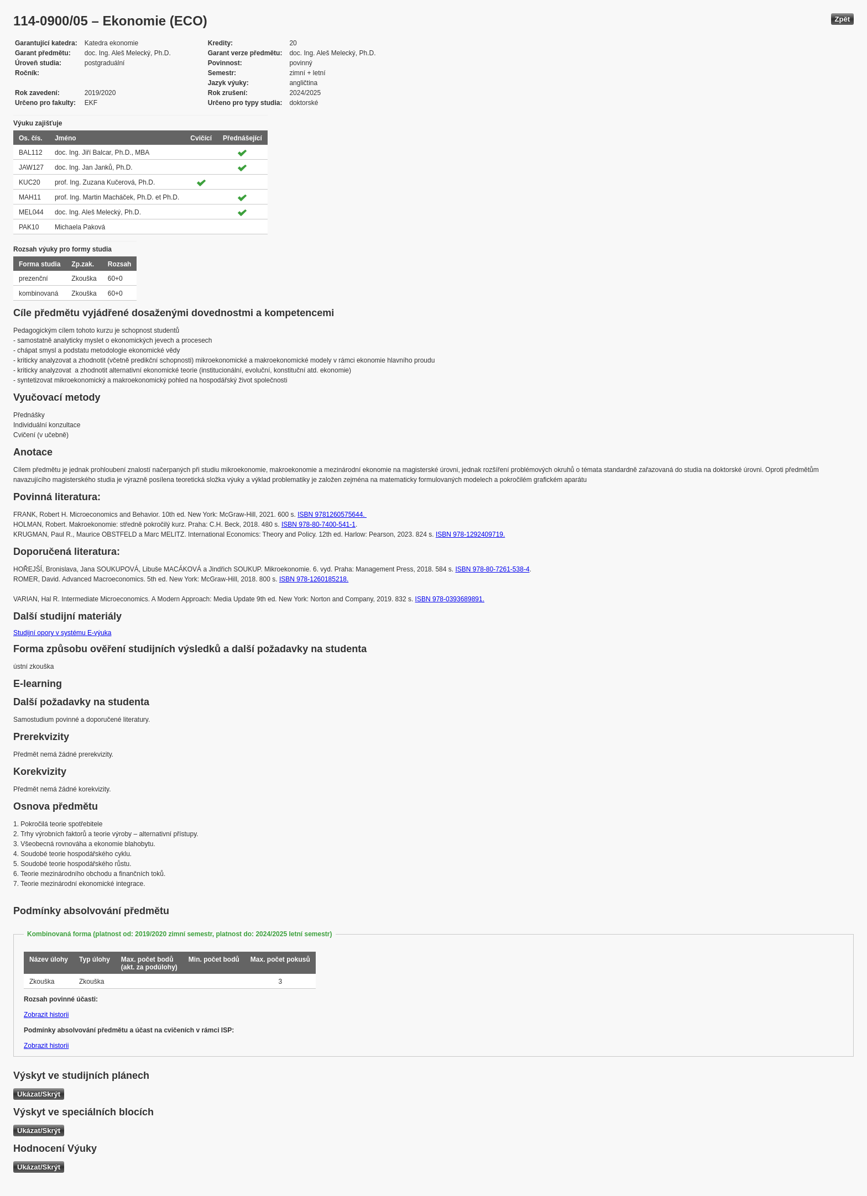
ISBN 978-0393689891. (449, 599)
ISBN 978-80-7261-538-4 (492, 569)
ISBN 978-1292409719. (470, 534)
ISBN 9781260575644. (332, 514)
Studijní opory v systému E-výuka (62, 633)
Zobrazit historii (46, 1015)
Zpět (842, 19)
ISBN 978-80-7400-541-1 (318, 524)
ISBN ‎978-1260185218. (313, 579)
